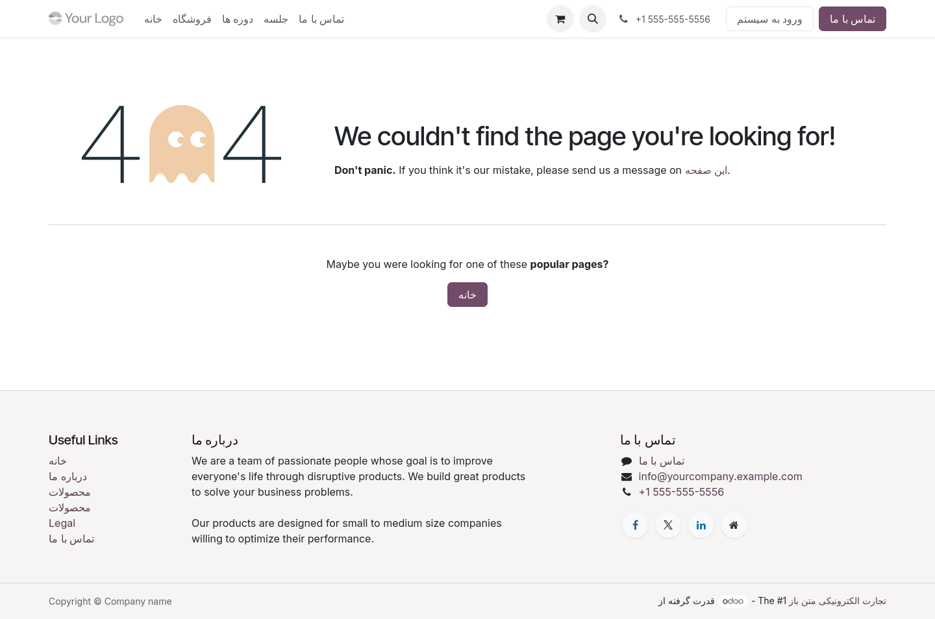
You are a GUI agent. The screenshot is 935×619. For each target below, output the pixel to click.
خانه (467, 294)
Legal (62, 522)
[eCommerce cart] (560, 18)
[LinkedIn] (701, 525)
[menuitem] (153, 19)
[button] (592, 18)
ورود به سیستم (770, 18)
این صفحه (706, 170)
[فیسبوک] (635, 525)
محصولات (70, 491)
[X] (668, 525)
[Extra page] (734, 525)
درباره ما (68, 476)
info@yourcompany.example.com (721, 476)
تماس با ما (852, 18)
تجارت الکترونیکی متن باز (837, 600)
